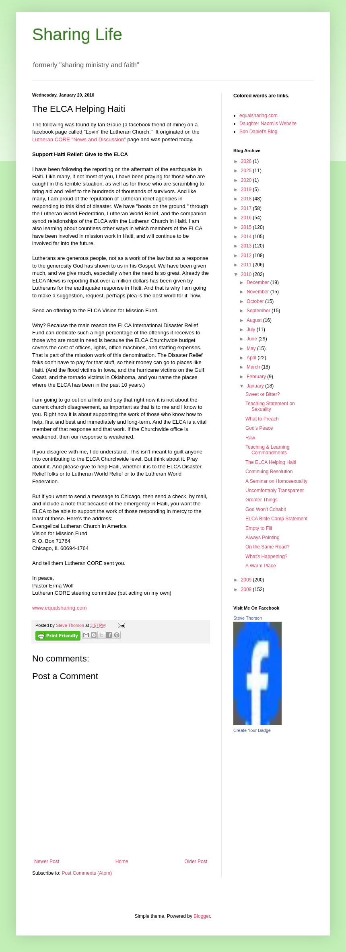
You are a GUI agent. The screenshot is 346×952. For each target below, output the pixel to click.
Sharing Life (77, 34)
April (252, 358)
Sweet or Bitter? (262, 394)
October (256, 301)
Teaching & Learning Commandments (267, 449)
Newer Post (46, 861)
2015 (247, 227)
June (252, 339)
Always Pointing (262, 537)
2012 (247, 255)
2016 (247, 217)
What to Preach (262, 419)
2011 (247, 265)
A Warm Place (260, 566)
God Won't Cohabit (265, 509)
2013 (247, 246)
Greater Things (261, 500)
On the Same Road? (267, 547)
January (256, 386)
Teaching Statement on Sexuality (270, 406)
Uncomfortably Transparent (274, 490)
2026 (247, 161)
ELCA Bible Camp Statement (276, 518)
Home (121, 861)
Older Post (195, 861)
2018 (247, 199)
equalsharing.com (258, 115)
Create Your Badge (252, 730)
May (252, 348)
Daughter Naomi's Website (268, 123)
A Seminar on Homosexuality (276, 481)
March (254, 367)
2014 (247, 236)
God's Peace (259, 428)
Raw (250, 438)
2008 (247, 589)
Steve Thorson (247, 618)
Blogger (202, 916)
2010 (247, 274)
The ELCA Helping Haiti (270, 462)
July (252, 329)
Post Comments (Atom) (87, 873)
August (255, 320)
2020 (247, 180)
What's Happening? (266, 556)
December (258, 282)
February (257, 376)
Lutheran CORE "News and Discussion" (79, 139)
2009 (247, 580)
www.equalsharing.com (59, 608)
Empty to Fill (258, 528)
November (258, 292)
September (259, 310)
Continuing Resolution (268, 471)
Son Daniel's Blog (258, 131)
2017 (247, 208)
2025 (247, 170)
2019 (247, 189)
